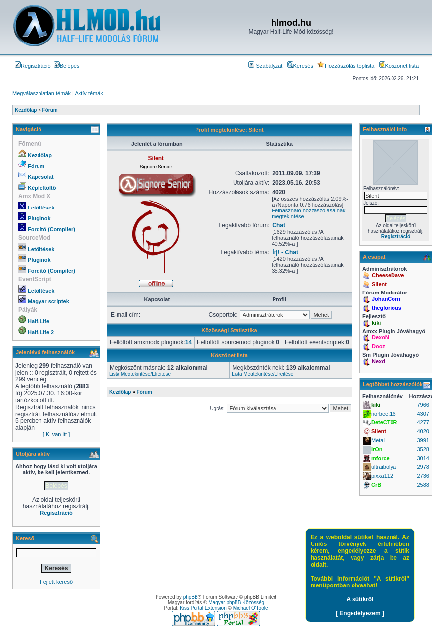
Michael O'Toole (250, 608)
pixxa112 (382, 476)
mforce (380, 458)
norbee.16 (383, 414)
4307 (423, 414)
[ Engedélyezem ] (360, 613)
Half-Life (38, 321)
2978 (423, 467)
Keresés (300, 66)
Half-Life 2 (41, 332)
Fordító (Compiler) (51, 229)
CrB (376, 485)
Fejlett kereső (56, 582)
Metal (378, 440)
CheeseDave (388, 275)
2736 (423, 476)
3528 (423, 449)
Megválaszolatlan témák (41, 93)
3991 (423, 440)
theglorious (386, 308)
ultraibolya (383, 467)
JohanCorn (386, 299)
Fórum (36, 166)
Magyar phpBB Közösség (236, 602)
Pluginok (39, 218)
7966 (423, 405)
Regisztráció (33, 66)
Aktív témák (89, 93)
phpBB (190, 597)
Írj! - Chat (285, 252)
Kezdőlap (40, 155)
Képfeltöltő (42, 188)
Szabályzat (265, 66)
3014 (423, 458)
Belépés (66, 66)
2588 (423, 485)
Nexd (378, 361)
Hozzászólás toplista (345, 66)
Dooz (378, 346)
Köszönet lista (399, 66)
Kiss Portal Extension (203, 608)
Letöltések (41, 207)
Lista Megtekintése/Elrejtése (140, 373)
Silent (379, 284)
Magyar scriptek (48, 301)
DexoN (380, 337)
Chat (278, 225)
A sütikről (360, 599)
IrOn (377, 449)
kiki (376, 323)
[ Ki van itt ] (56, 434)
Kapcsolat (41, 177)
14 (188, 342)
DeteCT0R (384, 422)
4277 (423, 422)
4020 (423, 431)
